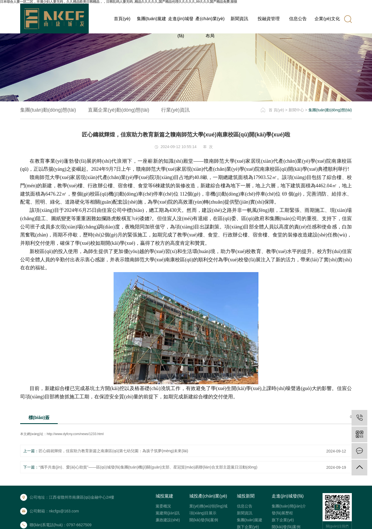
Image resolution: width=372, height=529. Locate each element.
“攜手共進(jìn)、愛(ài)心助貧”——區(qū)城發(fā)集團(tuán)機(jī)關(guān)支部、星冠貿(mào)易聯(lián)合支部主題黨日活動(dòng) (148, 467)
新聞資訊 (239, 18)
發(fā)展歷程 (282, 513)
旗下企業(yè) (248, 527)
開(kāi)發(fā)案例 (203, 520)
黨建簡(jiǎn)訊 (168, 513)
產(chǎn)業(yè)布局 (209, 21)
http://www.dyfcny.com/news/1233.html (75, 434)
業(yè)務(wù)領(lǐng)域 (208, 506)
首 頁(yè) (276, 110)
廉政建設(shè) (168, 520)
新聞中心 (296, 110)
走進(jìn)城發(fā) (180, 21)
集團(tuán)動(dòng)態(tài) (48, 110)
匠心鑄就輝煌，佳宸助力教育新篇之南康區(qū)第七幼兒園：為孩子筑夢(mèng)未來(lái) (113, 451)
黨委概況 (163, 506)
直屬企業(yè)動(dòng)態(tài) (118, 110)
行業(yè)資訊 (175, 110)
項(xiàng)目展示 (203, 513)
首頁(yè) (122, 18)
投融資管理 (269, 18)
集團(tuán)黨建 (151, 18)
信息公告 (298, 18)
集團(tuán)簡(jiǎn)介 (289, 506)
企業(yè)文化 (327, 18)
